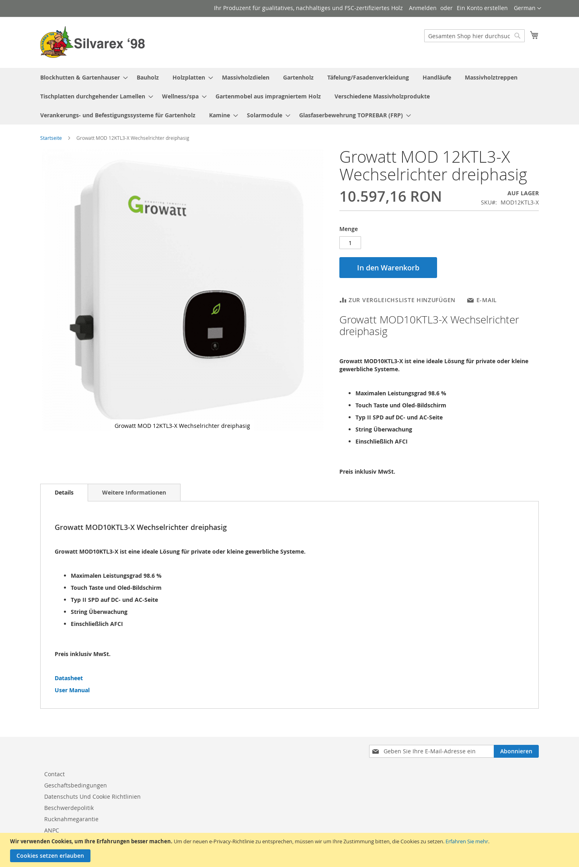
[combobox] (474, 35)
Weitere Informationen (134, 492)
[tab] (64, 492)
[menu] (289, 96)
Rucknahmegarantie (71, 819)
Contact (54, 774)
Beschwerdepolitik (69, 808)
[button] (527, 8)
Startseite (51, 138)
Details (64, 492)
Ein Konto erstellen (482, 8)
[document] (290, 850)
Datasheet (69, 678)
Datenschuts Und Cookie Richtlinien (92, 796)
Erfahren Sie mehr (467, 841)
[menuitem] (81, 77)
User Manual (72, 690)
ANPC (51, 830)
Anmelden (423, 8)
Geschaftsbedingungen (75, 785)
